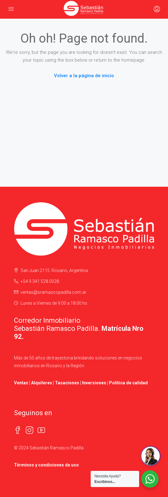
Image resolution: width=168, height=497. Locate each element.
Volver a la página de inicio (84, 75)
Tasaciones (67, 382)
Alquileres (41, 382)
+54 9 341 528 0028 (39, 281)
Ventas (21, 382)
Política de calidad (128, 382)
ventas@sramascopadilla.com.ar (53, 292)
